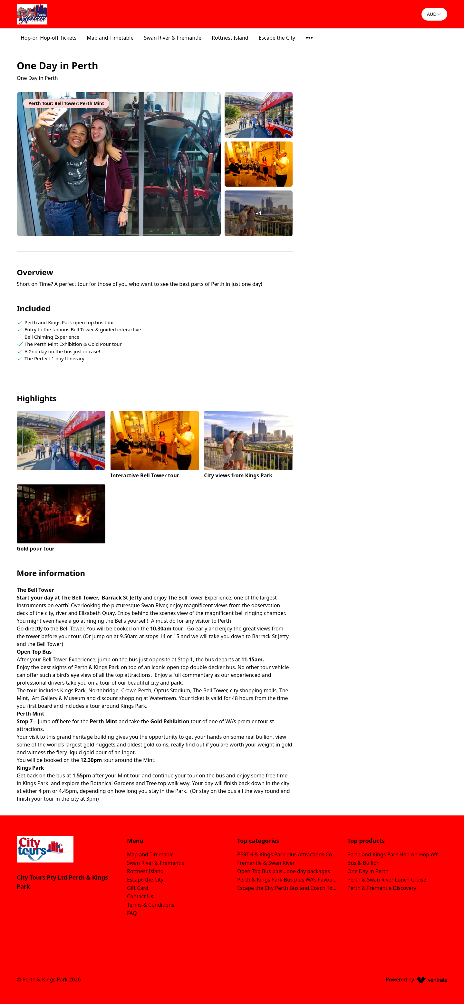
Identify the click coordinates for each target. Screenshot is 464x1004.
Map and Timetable (110, 37)
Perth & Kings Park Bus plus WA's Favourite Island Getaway (287, 879)
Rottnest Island (230, 37)
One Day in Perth (368, 871)
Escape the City (277, 37)
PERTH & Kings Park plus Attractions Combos (287, 854)
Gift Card (137, 888)
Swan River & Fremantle (172, 37)
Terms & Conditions (150, 904)
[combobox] (434, 14)
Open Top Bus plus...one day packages (283, 871)
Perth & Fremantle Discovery (381, 888)
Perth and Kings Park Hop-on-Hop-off (392, 854)
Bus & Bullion (363, 862)
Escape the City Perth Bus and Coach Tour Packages (287, 888)
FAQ (132, 913)
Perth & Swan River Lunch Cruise (386, 879)
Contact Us (140, 896)
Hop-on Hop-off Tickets (48, 37)
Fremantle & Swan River (266, 862)
